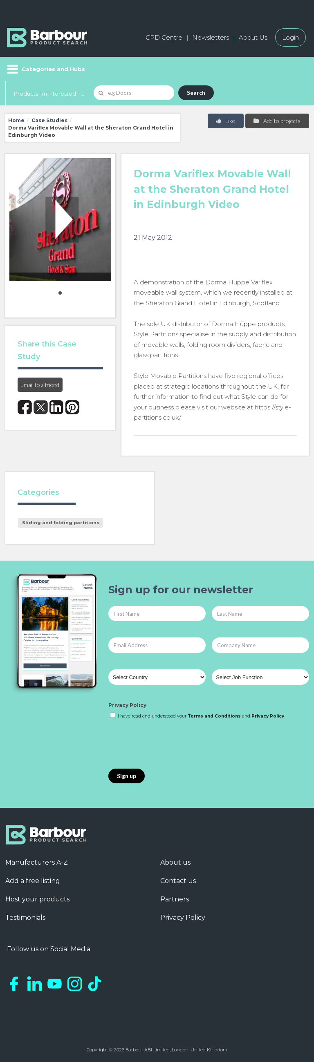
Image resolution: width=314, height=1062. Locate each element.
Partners (174, 899)
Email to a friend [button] (39, 384)
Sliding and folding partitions (60, 522)
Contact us (178, 881)
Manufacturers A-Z (36, 862)
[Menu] (45, 69)
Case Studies (49, 120)
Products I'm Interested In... (49, 93)
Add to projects (277, 120)
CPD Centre (164, 37)
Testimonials (25, 917)
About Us (253, 37)
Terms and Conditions (214, 716)
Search (196, 92)
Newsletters (210, 37)
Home (16, 120)
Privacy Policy (127, 705)
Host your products (37, 899)
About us (175, 862)
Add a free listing (32, 881)
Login (290, 37)
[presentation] (170, 744)
